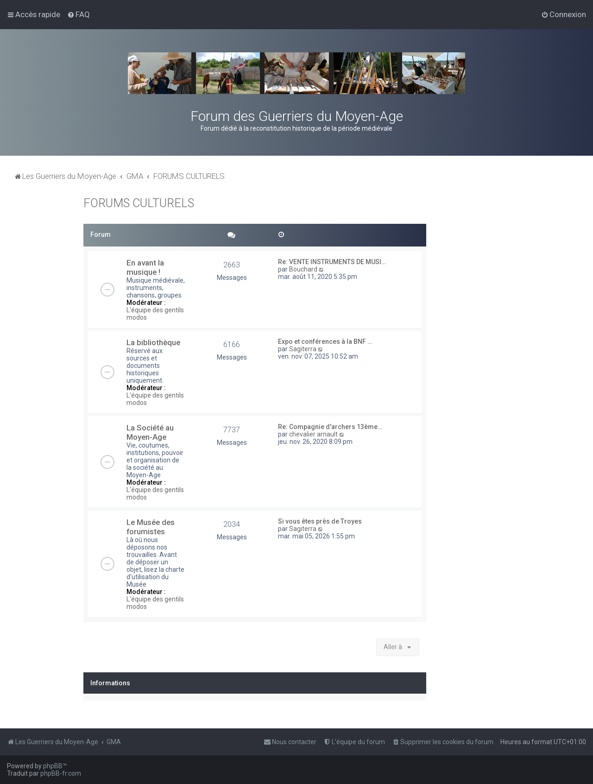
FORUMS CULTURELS (138, 203)
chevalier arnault (313, 434)
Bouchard (303, 269)
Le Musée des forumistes (150, 527)
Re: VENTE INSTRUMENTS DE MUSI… (332, 262)
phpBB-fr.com (60, 773)
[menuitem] (78, 14)
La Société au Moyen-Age (150, 432)
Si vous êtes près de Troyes (320, 521)
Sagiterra (302, 349)
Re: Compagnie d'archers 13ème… (330, 426)
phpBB (53, 766)
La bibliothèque (153, 342)
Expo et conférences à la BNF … (325, 341)
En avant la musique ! (145, 267)
